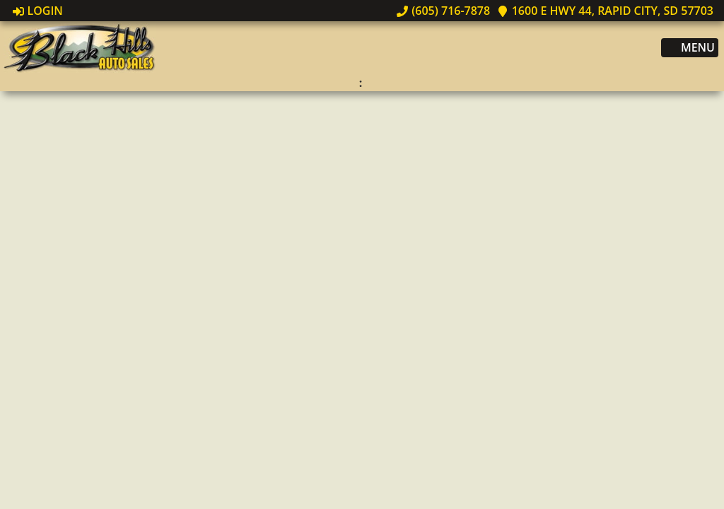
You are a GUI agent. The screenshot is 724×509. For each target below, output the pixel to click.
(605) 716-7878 (443, 10)
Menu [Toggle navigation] (690, 48)
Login (38, 10)
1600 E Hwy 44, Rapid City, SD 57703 (605, 10)
